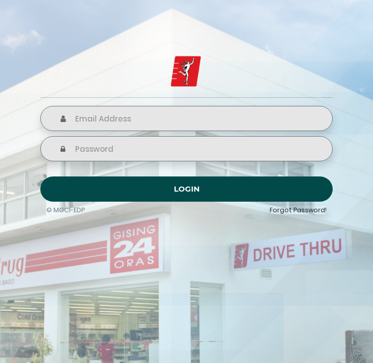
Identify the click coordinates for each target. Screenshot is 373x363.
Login (187, 189)
